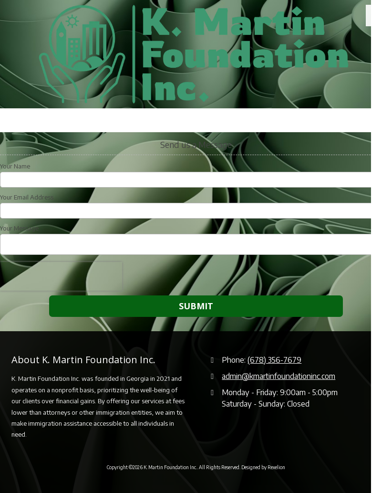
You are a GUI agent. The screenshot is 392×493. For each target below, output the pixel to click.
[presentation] (61, 276)
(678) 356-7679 (274, 360)
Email (136, 120)
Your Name (15, 166)
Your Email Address (26, 197)
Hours (79, 120)
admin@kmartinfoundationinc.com (278, 376)
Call (25, 120)
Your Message (19, 228)
